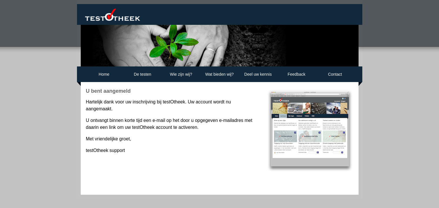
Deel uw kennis (258, 76)
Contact (335, 76)
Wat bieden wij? (219, 76)
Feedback (296, 76)
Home (104, 76)
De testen (142, 76)
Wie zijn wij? (181, 76)
